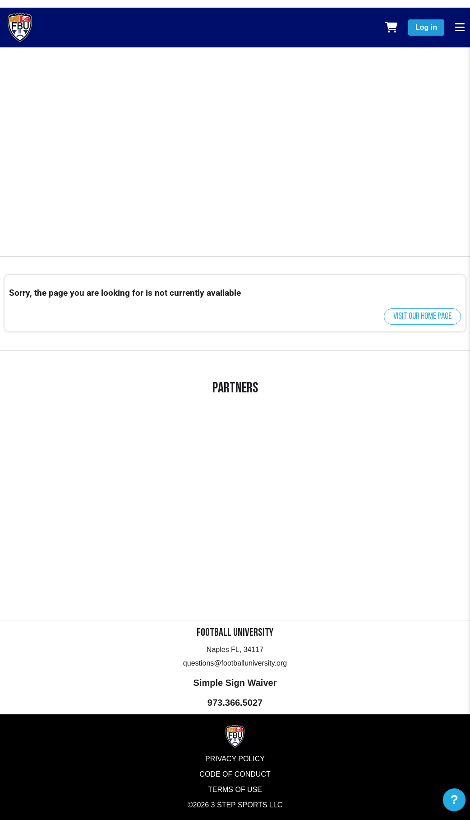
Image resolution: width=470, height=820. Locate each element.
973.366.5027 (235, 702)
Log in (426, 27)
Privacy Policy (235, 759)
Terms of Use (235, 789)
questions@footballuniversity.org (235, 663)
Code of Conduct (234, 774)
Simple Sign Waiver (235, 682)
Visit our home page (422, 316)
